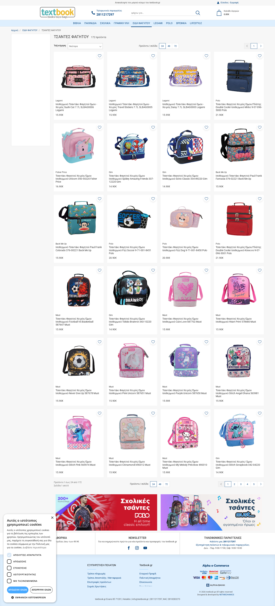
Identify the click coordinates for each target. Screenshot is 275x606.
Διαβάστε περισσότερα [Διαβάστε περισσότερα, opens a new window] (34, 547)
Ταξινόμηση (60, 45)
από (16, 214)
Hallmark (23, 144)
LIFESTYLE (196, 23)
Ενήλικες (23, 82)
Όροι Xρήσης (145, 586)
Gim (21, 134)
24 (162, 46)
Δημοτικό (24, 77)
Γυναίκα (23, 54)
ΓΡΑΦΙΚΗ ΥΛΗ (121, 23)
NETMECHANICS (226, 595)
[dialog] (30, 558)
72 (175, 46)
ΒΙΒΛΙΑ (77, 23)
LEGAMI (158, 23)
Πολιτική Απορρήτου (149, 578)
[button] (100, 55)
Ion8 (21, 150)
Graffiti (22, 140)
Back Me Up (25, 109)
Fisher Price (25, 124)
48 (169, 46)
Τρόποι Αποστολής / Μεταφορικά (104, 578)
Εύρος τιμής (21, 191)
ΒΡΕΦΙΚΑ (181, 23)
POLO (169, 23)
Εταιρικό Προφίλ (147, 573)
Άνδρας (22, 49)
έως (30, 214)
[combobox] (166, 13)
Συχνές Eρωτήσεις (96, 586)
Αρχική (14, 30)
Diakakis (23, 114)
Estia (21, 120)
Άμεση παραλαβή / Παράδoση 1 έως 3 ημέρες (32, 173)
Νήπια (22, 87)
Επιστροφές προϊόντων (99, 582)
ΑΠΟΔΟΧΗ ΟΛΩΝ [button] (17, 589)
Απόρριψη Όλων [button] (41, 589)
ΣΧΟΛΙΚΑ (105, 23)
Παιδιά (22, 92)
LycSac (22, 160)
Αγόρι (22, 44)
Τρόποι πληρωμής (96, 573)
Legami (22, 155)
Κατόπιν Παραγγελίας (30, 180)
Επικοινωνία (145, 582)
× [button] (52, 518)
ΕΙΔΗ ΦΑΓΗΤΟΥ (141, 23)
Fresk (22, 130)
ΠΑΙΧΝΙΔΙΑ (90, 23)
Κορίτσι (23, 59)
